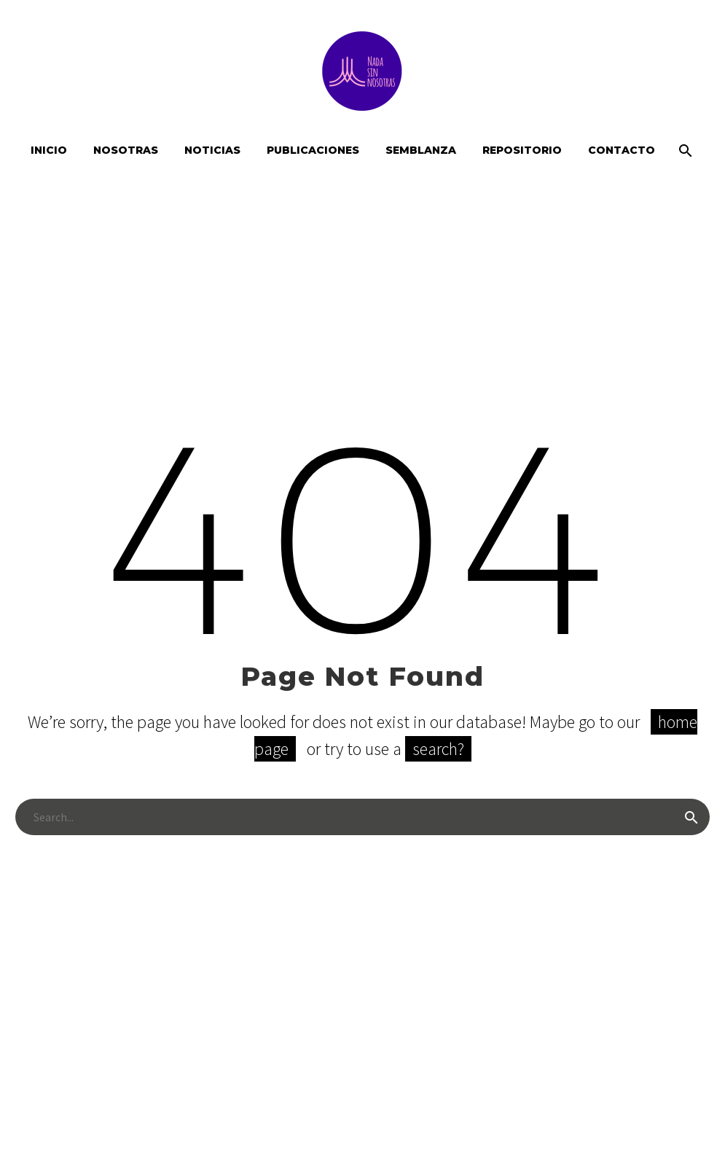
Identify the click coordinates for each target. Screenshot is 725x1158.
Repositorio (522, 150)
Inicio (49, 150)
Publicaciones (313, 150)
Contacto (621, 150)
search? (438, 749)
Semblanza (420, 150)
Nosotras (125, 150)
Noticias (212, 150)
